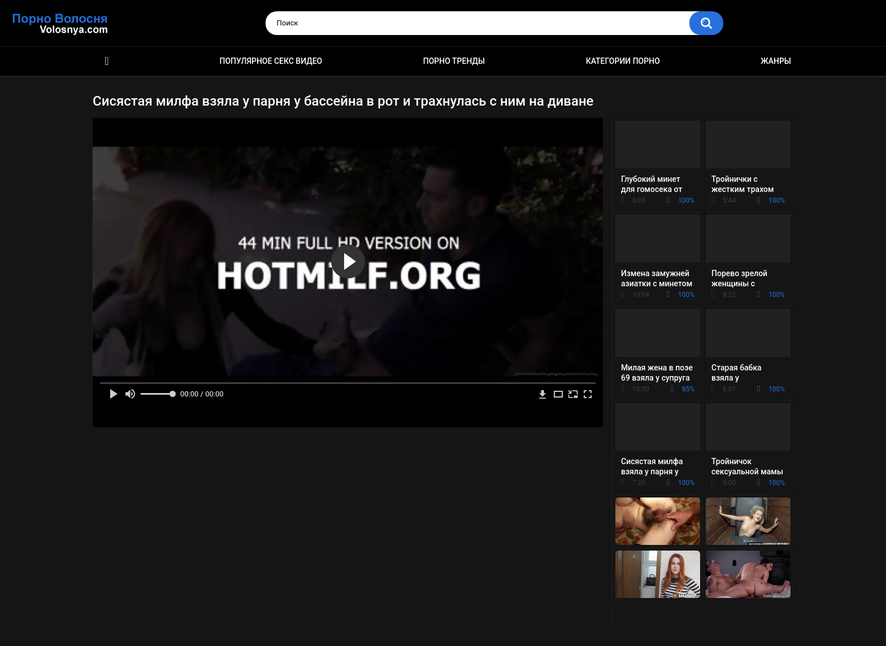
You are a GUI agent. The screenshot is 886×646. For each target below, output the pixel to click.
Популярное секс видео (271, 61)
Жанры (776, 61)
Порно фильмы (107, 61)
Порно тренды (454, 61)
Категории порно (623, 61)
